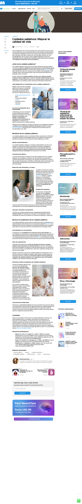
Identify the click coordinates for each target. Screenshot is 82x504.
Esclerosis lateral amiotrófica (22, 95)
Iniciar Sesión (68, 8)
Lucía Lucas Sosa (18, 47)
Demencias (65, 196)
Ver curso (68, 89)
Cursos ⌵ (14, 8)
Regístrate (78, 8)
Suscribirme (22, 393)
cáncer (27, 353)
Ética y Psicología (67, 281)
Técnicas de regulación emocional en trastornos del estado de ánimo (67, 115)
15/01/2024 (32, 47)
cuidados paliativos (37, 353)
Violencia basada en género (67, 70)
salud (39, 354)
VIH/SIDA (17, 105)
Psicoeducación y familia (67, 155)
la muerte (47, 70)
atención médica (18, 353)
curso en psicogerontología (24, 328)
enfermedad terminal (19, 354)
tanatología (46, 354)
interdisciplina (31, 354)
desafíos (48, 224)
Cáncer (17, 100)
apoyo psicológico (17, 128)
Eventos (29, 8)
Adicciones (65, 239)
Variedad (15, 36)
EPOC (38, 237)
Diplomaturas (21, 8)
